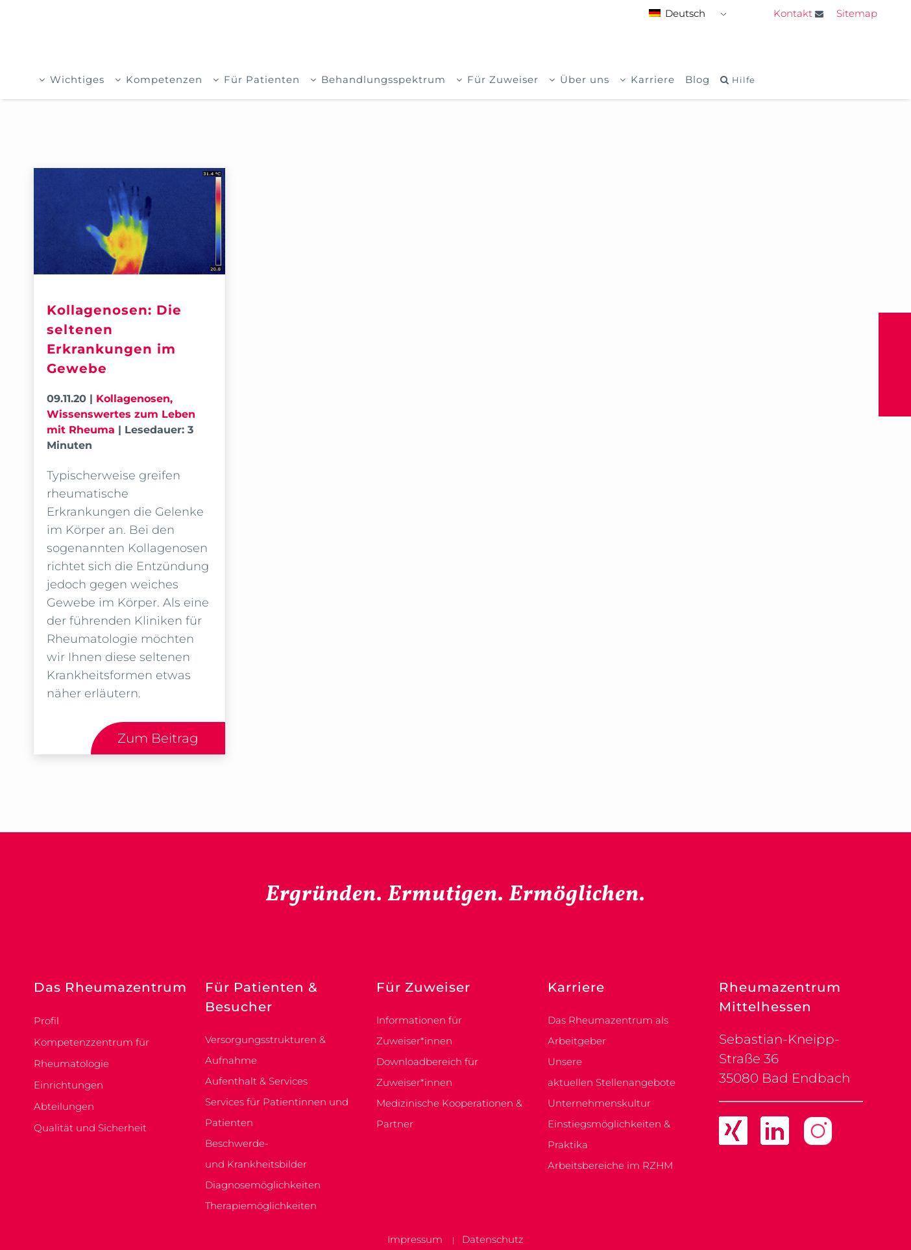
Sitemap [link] (856, 13)
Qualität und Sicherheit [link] (90, 1128)
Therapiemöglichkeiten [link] (261, 1205)
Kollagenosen (133, 398)
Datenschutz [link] (493, 1239)
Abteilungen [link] (64, 1106)
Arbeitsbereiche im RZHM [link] (610, 1165)
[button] (895, 364)
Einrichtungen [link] (68, 1085)
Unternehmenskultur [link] (599, 1103)
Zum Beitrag (158, 738)
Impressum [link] (415, 1239)
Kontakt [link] (798, 13)
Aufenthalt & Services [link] (256, 1081)
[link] (733, 1132)
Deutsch (677, 13)
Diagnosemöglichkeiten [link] (263, 1185)
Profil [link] (46, 1021)
